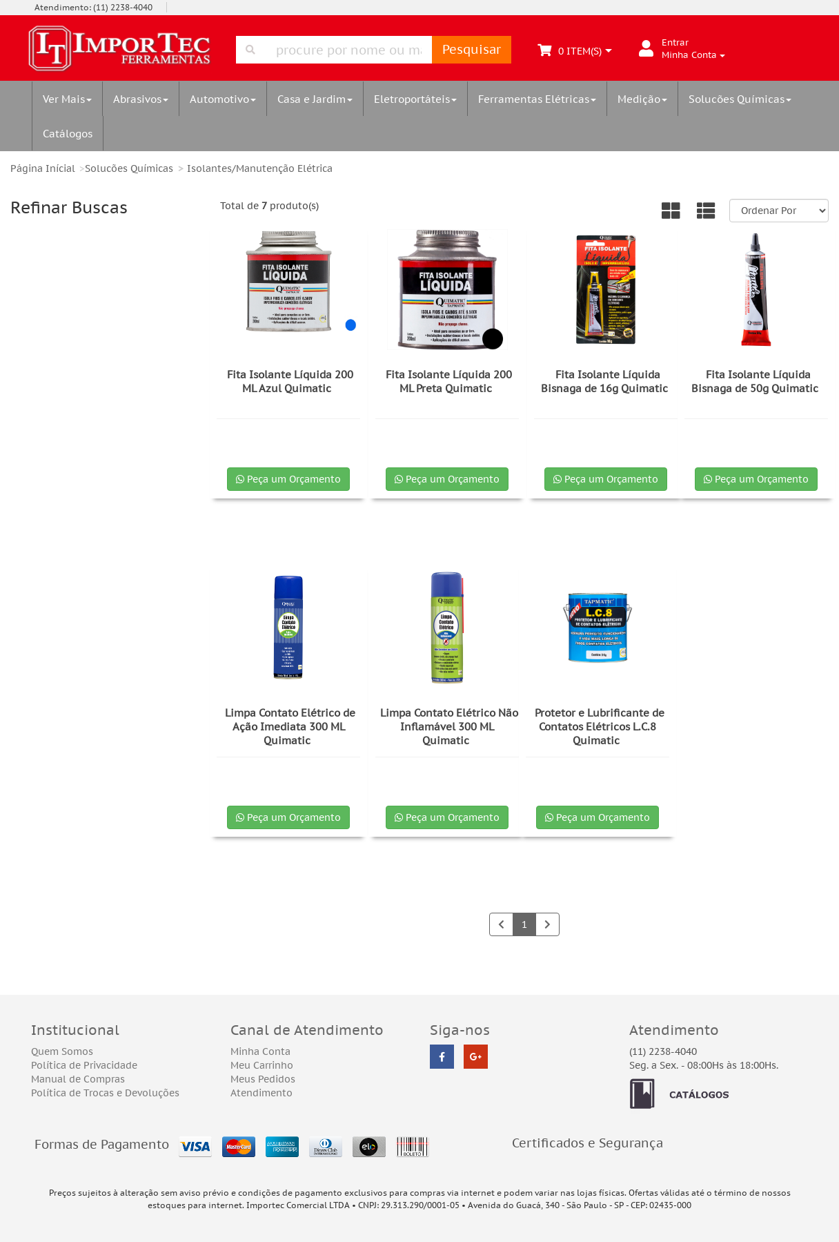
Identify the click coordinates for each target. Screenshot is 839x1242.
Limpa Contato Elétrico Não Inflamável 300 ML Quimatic (449, 726)
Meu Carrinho (261, 1065)
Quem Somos (62, 1051)
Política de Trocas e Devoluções (105, 1093)
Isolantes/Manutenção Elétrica (260, 168)
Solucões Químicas (740, 99)
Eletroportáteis (415, 99)
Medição (642, 99)
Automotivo (223, 99)
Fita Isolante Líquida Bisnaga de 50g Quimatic (754, 381)
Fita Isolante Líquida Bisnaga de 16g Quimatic (604, 381)
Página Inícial (42, 168)
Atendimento (261, 1093)
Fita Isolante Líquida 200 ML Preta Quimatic (449, 381)
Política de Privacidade (84, 1065)
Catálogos (67, 133)
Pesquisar (471, 49)
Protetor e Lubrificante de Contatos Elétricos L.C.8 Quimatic (599, 726)
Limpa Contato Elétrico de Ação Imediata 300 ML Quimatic (290, 726)
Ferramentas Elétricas (537, 99)
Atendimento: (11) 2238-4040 (93, 7)
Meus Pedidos (262, 1079)
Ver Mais (67, 99)
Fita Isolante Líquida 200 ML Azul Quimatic (290, 381)
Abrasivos (140, 99)
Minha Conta (260, 1051)
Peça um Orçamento (288, 479)
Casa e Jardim (315, 99)
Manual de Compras (78, 1079)
